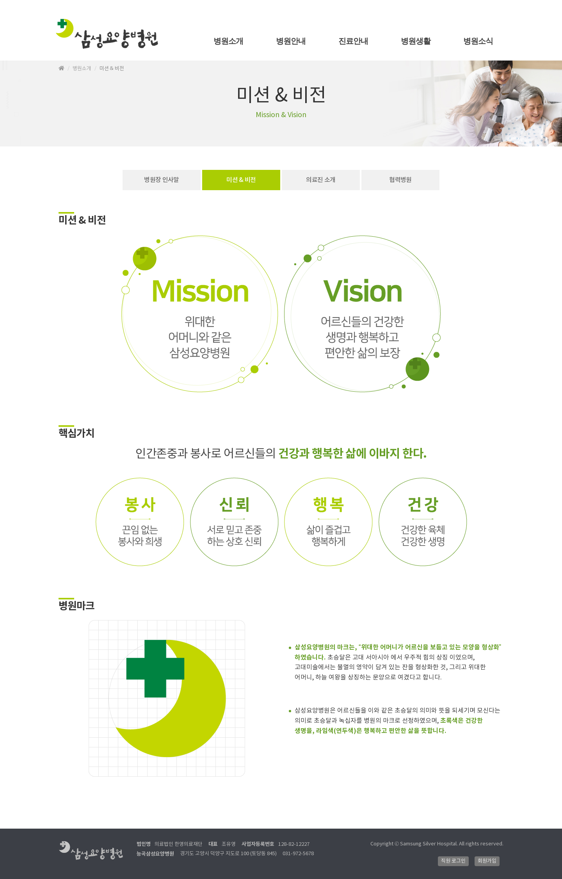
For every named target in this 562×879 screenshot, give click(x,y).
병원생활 (416, 41)
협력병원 (400, 180)
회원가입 (487, 861)
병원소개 (228, 41)
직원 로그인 (453, 861)
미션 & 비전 (241, 180)
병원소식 (478, 41)
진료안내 (353, 41)
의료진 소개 (320, 180)
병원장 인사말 (161, 180)
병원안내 (291, 41)
